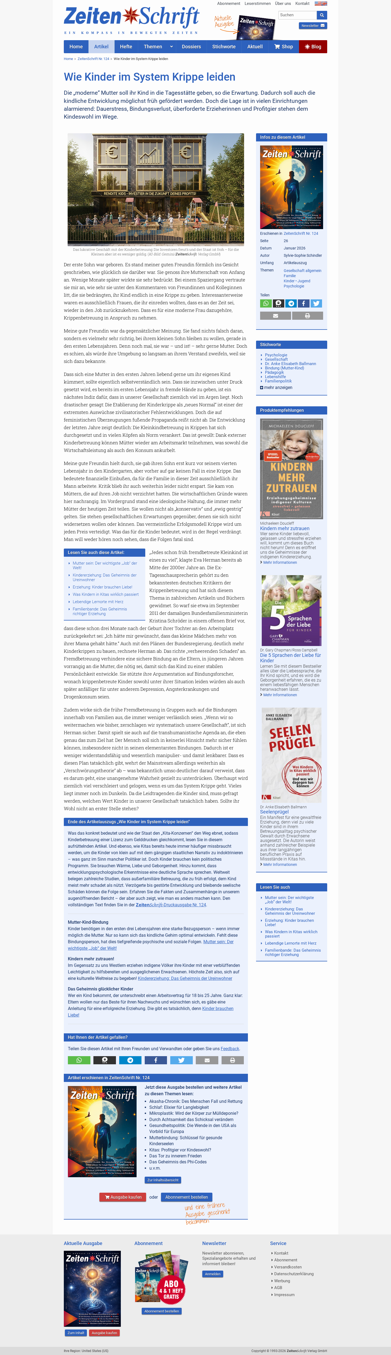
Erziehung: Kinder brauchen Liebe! (102, 587)
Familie (290, 276)
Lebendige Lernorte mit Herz (98, 601)
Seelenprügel (274, 812)
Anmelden (212, 1274)
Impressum (284, 1294)
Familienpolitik (278, 381)
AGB (278, 1287)
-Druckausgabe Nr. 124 (171, 904)
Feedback (230, 1048)
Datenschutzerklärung (294, 1273)
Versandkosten (288, 1267)
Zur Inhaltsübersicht (162, 1180)
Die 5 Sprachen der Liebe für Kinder (290, 657)
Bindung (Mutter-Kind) (284, 368)
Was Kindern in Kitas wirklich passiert (106, 594)
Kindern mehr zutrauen (285, 528)
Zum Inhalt (76, 1333)
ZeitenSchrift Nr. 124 (93, 59)
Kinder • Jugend (297, 281)
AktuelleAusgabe (224, 21)
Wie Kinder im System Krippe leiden (141, 59)
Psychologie (294, 286)
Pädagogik (274, 372)
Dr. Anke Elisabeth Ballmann (290, 363)
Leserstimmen (258, 3)
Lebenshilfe (275, 376)
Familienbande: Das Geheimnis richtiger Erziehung (100, 611)
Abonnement (228, 3)
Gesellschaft (276, 359)
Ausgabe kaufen (123, 1197)
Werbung (282, 1280)
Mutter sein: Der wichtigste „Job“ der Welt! (105, 565)
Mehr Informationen (280, 562)
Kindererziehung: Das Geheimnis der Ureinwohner (105, 577)
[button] (79, 1060)
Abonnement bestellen (186, 1197)
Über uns (283, 3)
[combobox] (297, 15)
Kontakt (302, 3)
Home (68, 59)
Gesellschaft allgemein (302, 270)
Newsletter (313, 26)
